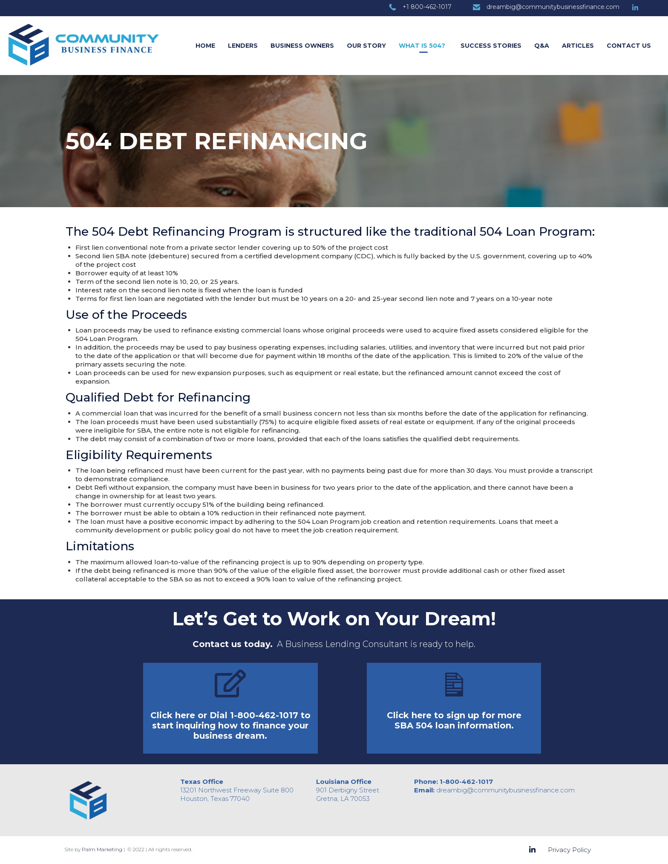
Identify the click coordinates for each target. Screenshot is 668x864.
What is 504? (422, 45)
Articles (578, 45)
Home (205, 45)
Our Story (366, 45)
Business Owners (302, 45)
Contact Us (629, 45)
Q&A (541, 45)
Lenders (243, 45)
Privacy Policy (569, 850)
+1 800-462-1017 (427, 7)
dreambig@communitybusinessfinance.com (553, 7)
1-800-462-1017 (466, 781)
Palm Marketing (102, 849)
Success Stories (491, 45)
